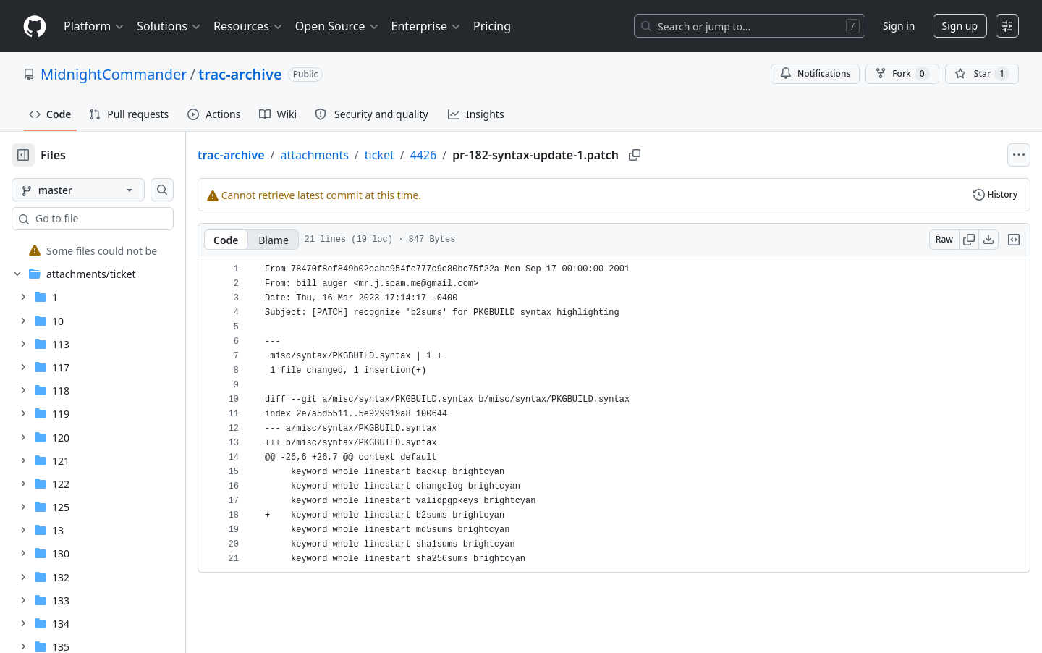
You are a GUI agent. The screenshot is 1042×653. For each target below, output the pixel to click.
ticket (426, 155)
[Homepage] (34, 26)
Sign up (960, 26)
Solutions (169, 26)
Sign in (899, 26)
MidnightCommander (114, 74)
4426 (470, 155)
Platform (94, 26)
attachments (360, 155)
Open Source (337, 26)
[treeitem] (110, 250)
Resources (248, 26)
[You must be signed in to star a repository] (982, 74)
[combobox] (121, 218)
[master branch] (101, 189)
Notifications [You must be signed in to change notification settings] (815, 73)
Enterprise (426, 26)
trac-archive (240, 74)
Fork (902, 74)
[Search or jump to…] (750, 26)
